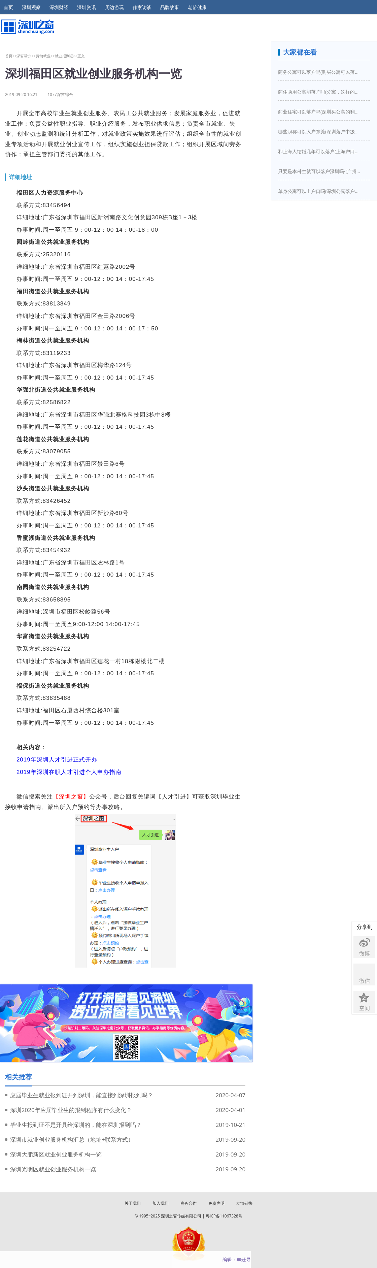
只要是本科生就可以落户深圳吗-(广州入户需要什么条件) (320, 171)
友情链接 (244, 1203)
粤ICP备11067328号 (224, 1216)
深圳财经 (58, 7)
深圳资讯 (86, 7)
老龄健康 (197, 7)
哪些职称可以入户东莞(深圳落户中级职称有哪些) (320, 131)
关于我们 (133, 1203)
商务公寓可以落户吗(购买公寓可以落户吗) (320, 72)
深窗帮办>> (26, 55)
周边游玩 (114, 7)
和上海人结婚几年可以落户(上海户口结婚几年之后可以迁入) (320, 151)
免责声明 (216, 1203)
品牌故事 (169, 7)
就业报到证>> (66, 55)
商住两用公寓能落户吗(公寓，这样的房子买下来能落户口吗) (320, 92)
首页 (8, 7)
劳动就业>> (45, 55)
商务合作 (188, 1203)
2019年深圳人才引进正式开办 (56, 759)
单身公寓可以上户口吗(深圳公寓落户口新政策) (320, 191)
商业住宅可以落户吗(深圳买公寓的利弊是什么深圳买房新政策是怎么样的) (320, 111)
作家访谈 (142, 7)
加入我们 (160, 1203)
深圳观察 (31, 7)
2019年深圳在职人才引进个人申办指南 (69, 772)
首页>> (11, 55)
